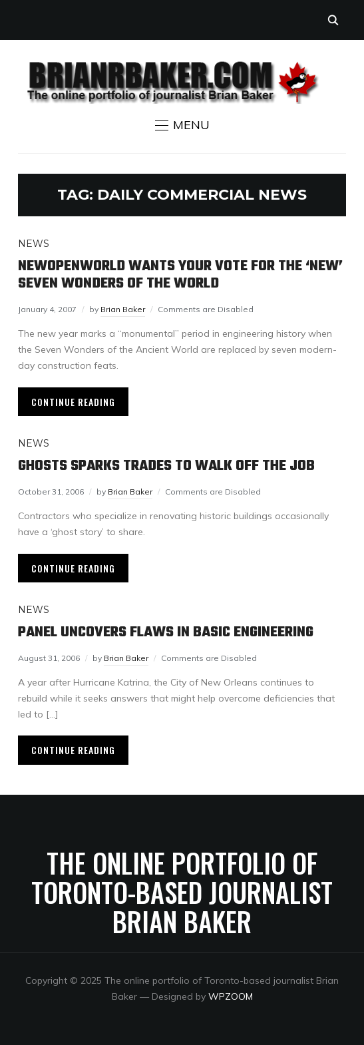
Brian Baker (122, 309)
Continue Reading (73, 402)
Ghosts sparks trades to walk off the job (166, 466)
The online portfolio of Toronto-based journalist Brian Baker (182, 892)
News (33, 244)
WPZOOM (230, 996)
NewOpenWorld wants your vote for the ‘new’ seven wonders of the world (180, 275)
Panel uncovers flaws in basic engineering (165, 632)
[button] (182, 125)
